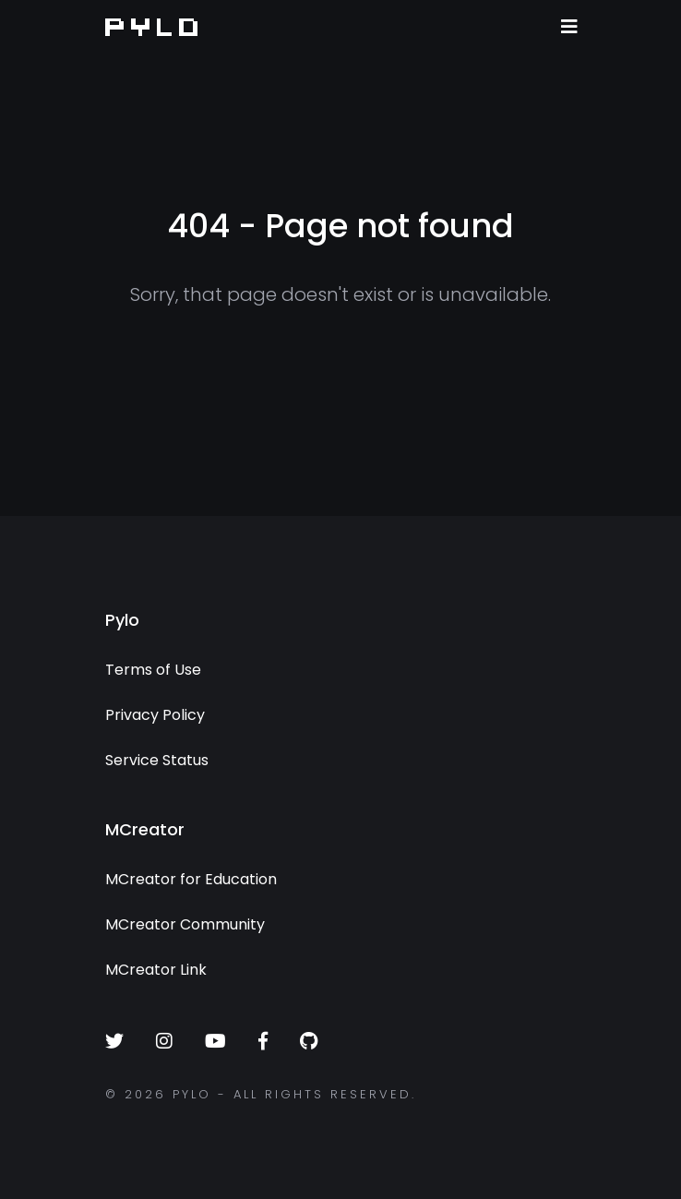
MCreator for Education (191, 879)
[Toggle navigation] (569, 27)
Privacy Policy (155, 714)
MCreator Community (185, 924)
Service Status (157, 760)
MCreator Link (156, 969)
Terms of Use (153, 669)
